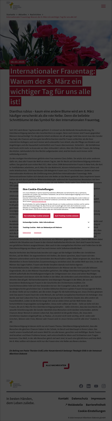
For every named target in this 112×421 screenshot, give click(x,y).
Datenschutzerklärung (39, 201)
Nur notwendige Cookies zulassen (36, 216)
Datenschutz (27, 232)
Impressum (37, 232)
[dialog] (56, 210)
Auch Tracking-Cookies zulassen (66, 216)
